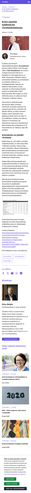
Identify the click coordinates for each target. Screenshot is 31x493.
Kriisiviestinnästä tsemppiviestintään (15, 444)
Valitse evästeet (11, 484)
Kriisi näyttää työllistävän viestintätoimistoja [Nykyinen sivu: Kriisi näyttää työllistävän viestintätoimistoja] (10, 10)
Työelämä (6, 17)
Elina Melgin (14, 54)
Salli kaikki (10, 479)
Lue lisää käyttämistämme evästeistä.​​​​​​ (15, 474)
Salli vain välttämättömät (15, 488)
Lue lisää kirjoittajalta (10, 339)
